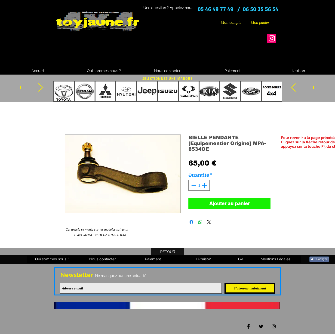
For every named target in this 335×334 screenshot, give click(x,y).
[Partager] (319, 259)
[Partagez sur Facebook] (191, 222)
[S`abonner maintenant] (249, 288)
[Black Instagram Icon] (273, 326)
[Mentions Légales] (275, 259)
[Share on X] (209, 222)
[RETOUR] (167, 252)
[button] (263, 22)
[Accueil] (38, 71)
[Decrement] (193, 185)
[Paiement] (232, 71)
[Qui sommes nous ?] (104, 71)
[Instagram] (271, 38)
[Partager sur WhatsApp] (200, 222)
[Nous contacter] (167, 71)
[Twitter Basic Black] (261, 326)
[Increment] (205, 185)
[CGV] (239, 259)
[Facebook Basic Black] (248, 326)
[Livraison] (297, 71)
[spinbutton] (199, 185)
